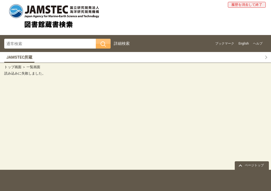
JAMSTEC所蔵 (19, 57)
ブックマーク (224, 43)
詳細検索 (122, 43)
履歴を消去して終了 (246, 5)
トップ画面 (12, 67)
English (243, 43)
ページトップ (254, 165)
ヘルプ (258, 43)
